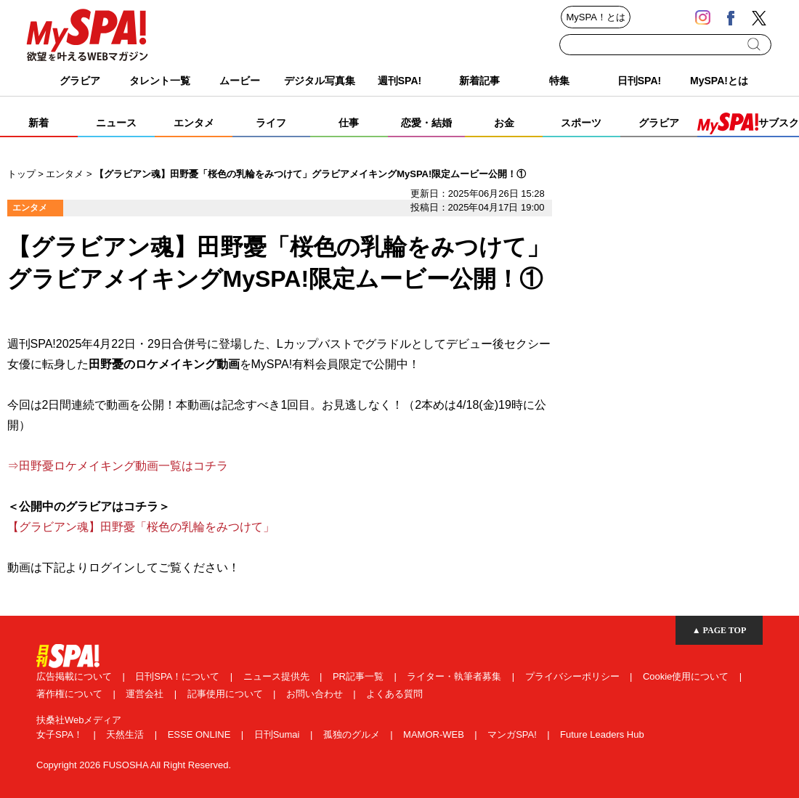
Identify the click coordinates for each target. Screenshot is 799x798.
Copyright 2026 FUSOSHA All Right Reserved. (133, 765)
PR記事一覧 (359, 676)
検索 (755, 44)
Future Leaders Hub (602, 734)
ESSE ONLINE (200, 734)
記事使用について (226, 693)
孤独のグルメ (353, 734)
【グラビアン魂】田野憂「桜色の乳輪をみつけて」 (141, 527)
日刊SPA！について (178, 676)
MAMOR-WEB (434, 734)
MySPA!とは (719, 80)
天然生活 (126, 734)
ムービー (239, 80)
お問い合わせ (316, 693)
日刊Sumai (278, 734)
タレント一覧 (159, 80)
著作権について (70, 693)
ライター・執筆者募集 (455, 676)
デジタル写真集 (319, 80)
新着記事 (479, 80)
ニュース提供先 (277, 676)
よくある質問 (394, 693)
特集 (559, 80)
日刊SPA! (639, 80)
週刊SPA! (399, 80)
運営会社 (146, 693)
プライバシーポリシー (573, 676)
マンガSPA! (513, 734)
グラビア (80, 80)
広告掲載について (75, 676)
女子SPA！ (61, 734)
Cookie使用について (687, 676)
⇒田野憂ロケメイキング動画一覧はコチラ (117, 466)
